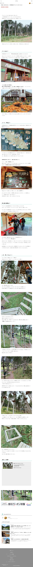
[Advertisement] (16, 510)
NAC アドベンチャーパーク (17, 467)
